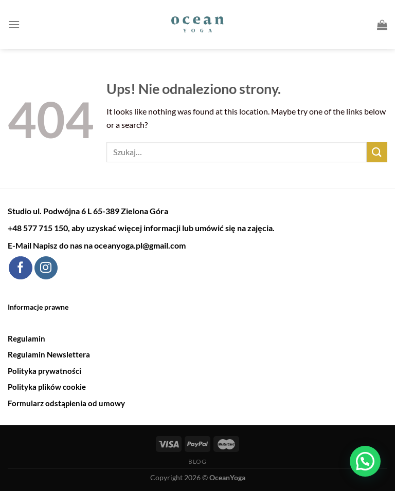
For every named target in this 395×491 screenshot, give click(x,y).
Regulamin (26, 338)
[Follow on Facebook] (20, 268)
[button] (365, 461)
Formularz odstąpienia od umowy (66, 403)
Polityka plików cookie (47, 386)
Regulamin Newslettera (49, 354)
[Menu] (14, 24)
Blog (197, 461)
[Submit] (377, 152)
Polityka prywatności (44, 370)
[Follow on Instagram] (46, 268)
